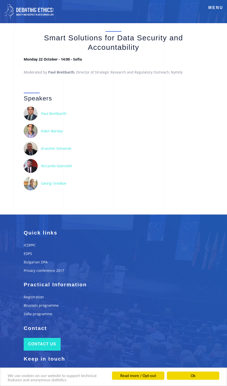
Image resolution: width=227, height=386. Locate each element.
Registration (34, 297)
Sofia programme (38, 313)
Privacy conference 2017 (44, 270)
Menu (215, 7)
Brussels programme (41, 305)
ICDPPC (30, 245)
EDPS (28, 253)
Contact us (42, 344)
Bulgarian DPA (36, 262)
